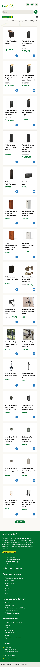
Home (3, 21)
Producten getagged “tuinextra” (22, 21)
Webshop (9, 21)
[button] (37, 17)
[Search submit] (36, 12)
